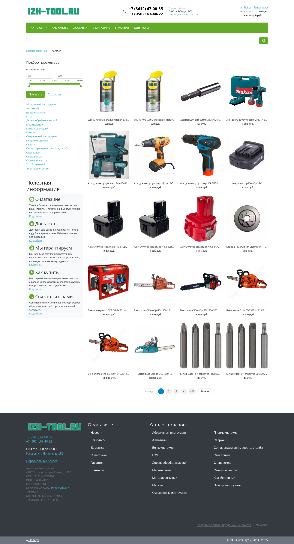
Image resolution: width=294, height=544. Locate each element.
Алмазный (32, 108)
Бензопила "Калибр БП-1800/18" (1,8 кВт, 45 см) (161, 310)
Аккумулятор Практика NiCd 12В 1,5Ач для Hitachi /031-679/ (122, 246)
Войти (247, 7)
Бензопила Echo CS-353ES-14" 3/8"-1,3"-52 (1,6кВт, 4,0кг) (257, 310)
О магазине (99, 455)
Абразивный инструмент (41, 104)
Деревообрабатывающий (41, 120)
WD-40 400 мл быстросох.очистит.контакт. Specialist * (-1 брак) (170, 119)
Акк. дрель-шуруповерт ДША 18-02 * (155, 183)
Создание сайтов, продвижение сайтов (224, 525)
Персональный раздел (42, 461)
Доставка (97, 447)
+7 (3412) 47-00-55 (146, 8)
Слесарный (33, 152)
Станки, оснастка (36, 160)
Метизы (31, 132)
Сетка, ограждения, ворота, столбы (47, 148)
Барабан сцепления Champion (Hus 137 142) (251, 246)
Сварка (30, 144)
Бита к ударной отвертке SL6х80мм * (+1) (250, 373)
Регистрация (261, 7)
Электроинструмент (38, 168)
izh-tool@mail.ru (60, 488)
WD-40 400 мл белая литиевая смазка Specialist (115, 119)
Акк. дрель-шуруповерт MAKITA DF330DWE (112, 183)
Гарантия (97, 462)
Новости (96, 432)
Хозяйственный (35, 164)
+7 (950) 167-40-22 (146, 14)
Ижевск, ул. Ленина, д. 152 (183, 14)
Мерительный (34, 124)
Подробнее (35, 216)
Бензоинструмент (37, 112)
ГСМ (29, 116)
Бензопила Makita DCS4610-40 (154, 373)
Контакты (97, 470)
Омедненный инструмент (41, 136)
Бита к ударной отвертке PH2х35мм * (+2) (204, 373)
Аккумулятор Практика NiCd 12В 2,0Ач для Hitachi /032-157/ (168, 246)
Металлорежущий (37, 128)
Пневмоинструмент (38, 140)
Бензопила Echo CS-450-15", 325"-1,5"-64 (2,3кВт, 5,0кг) (118, 373)
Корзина (249, 11)
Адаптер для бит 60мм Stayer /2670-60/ (202, 119)
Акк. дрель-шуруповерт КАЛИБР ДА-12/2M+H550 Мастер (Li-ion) (217, 183)
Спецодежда (34, 156)
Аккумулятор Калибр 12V (247, 183)
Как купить (98, 440)
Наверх (32, 540)
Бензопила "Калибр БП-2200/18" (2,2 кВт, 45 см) (207, 310)
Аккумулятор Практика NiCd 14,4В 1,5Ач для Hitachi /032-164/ (215, 246)
